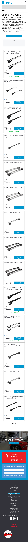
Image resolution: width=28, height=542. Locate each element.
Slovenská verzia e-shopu (14, 511)
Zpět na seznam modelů (14, 35)
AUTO (7, 7)
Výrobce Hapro (14, 500)
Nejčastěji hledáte (14, 491)
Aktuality (14, 505)
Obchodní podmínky (14, 487)
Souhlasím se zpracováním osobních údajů (14, 475)
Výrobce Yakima (14, 499)
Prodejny (14, 490)
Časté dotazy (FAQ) (14, 488)
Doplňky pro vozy (14, 494)
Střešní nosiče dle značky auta (14, 493)
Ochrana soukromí (14, 508)
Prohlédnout (14, 442)
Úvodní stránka (3, 10)
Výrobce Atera (14, 497)
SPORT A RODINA (20, 7)
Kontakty (14, 506)
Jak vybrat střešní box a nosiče (14, 496)
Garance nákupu (14, 485)
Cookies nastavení (14, 512)
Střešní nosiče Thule (14, 509)
